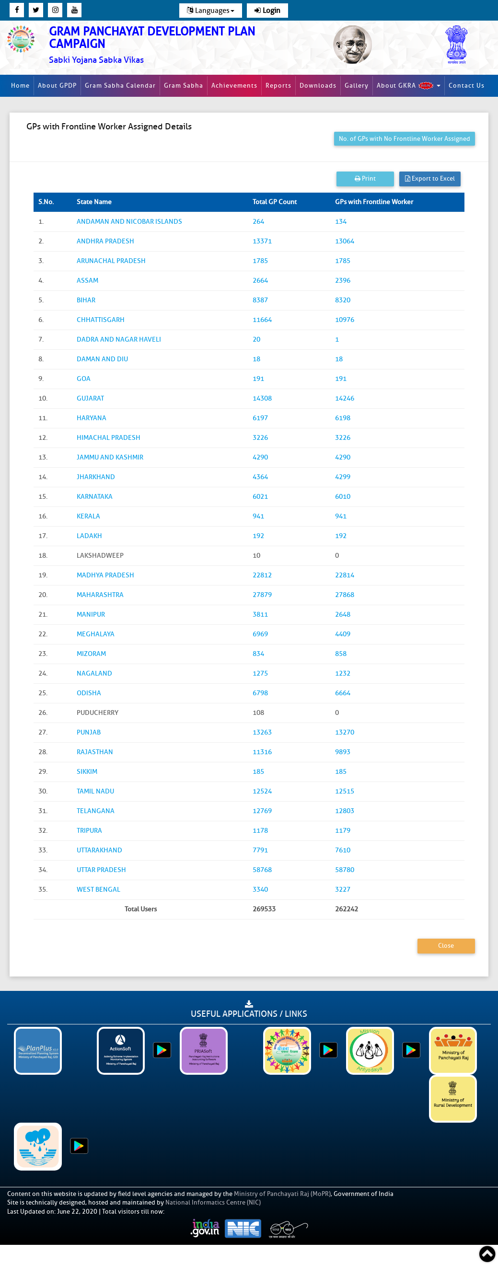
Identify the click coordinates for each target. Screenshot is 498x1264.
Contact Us (467, 85)
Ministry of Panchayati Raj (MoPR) (282, 1194)
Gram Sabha (183, 85)
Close (446, 946)
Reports (278, 85)
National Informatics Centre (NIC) (213, 1202)
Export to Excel (430, 178)
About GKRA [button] (408, 85)
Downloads (318, 85)
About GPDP (57, 85)
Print (365, 178)
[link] (166, 45)
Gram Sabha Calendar (120, 85)
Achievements (234, 85)
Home (20, 85)
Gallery (357, 85)
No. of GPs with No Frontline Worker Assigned (404, 139)
